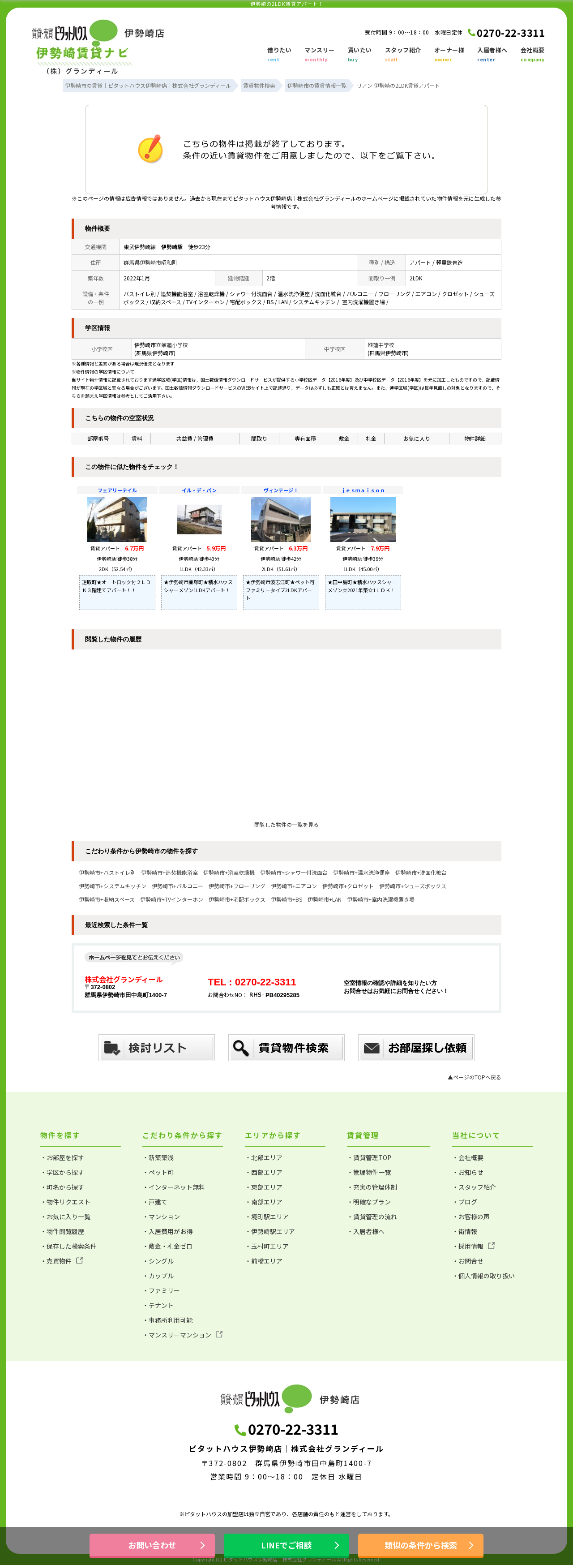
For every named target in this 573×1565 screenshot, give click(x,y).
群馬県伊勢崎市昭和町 (150, 262)
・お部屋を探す (62, 1157)
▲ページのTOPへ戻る (474, 1077)
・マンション (161, 1216)
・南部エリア (263, 1202)
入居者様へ (492, 55)
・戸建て (154, 1202)
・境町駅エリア (267, 1216)
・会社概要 (467, 1157)
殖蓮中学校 (381, 344)
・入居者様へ (366, 1231)
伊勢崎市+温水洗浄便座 (361, 872)
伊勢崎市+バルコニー (177, 886)
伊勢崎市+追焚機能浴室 (169, 872)
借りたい (279, 55)
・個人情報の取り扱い (483, 1276)
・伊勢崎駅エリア (270, 1231)
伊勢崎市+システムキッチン (112, 886)
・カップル (158, 1276)
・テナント (158, 1305)
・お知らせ (467, 1172)
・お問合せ (467, 1261)
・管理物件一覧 (369, 1172)
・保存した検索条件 (68, 1246)
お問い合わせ (152, 1545)
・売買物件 (61, 1261)
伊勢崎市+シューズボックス (412, 886)
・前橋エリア (263, 1261)
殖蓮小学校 (174, 344)
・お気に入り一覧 (65, 1216)
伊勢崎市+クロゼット (348, 886)
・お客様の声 (471, 1216)
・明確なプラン (369, 1202)
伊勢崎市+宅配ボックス (237, 899)
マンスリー (319, 55)
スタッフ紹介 (403, 55)
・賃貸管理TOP (369, 1157)
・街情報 (464, 1231)
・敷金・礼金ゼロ (167, 1246)
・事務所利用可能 (167, 1320)
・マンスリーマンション (182, 1335)
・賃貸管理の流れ (372, 1216)
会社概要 (533, 55)
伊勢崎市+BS (286, 899)
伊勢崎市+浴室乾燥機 (229, 872)
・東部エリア (263, 1187)
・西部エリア (263, 1172)
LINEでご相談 (286, 1545)
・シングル (158, 1261)
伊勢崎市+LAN (325, 899)
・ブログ (464, 1202)
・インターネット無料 (173, 1187)
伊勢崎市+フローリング (237, 886)
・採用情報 (473, 1246)
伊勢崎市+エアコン (294, 886)
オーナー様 (449, 55)
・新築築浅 (158, 1157)
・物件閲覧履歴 (62, 1231)
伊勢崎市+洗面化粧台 (421, 872)
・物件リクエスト (65, 1202)
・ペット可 (158, 1172)
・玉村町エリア (267, 1246)
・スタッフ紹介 (474, 1187)
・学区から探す (62, 1172)
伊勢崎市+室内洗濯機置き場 (381, 899)
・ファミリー (161, 1290)
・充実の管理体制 (372, 1187)
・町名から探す (62, 1187)
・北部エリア (263, 1157)
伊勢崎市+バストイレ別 (107, 872)
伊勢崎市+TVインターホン (171, 899)
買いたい (360, 55)
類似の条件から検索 (421, 1545)
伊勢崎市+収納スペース (107, 899)
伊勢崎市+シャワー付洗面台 (294, 872)
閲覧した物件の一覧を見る (286, 824)
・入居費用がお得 (167, 1231)
